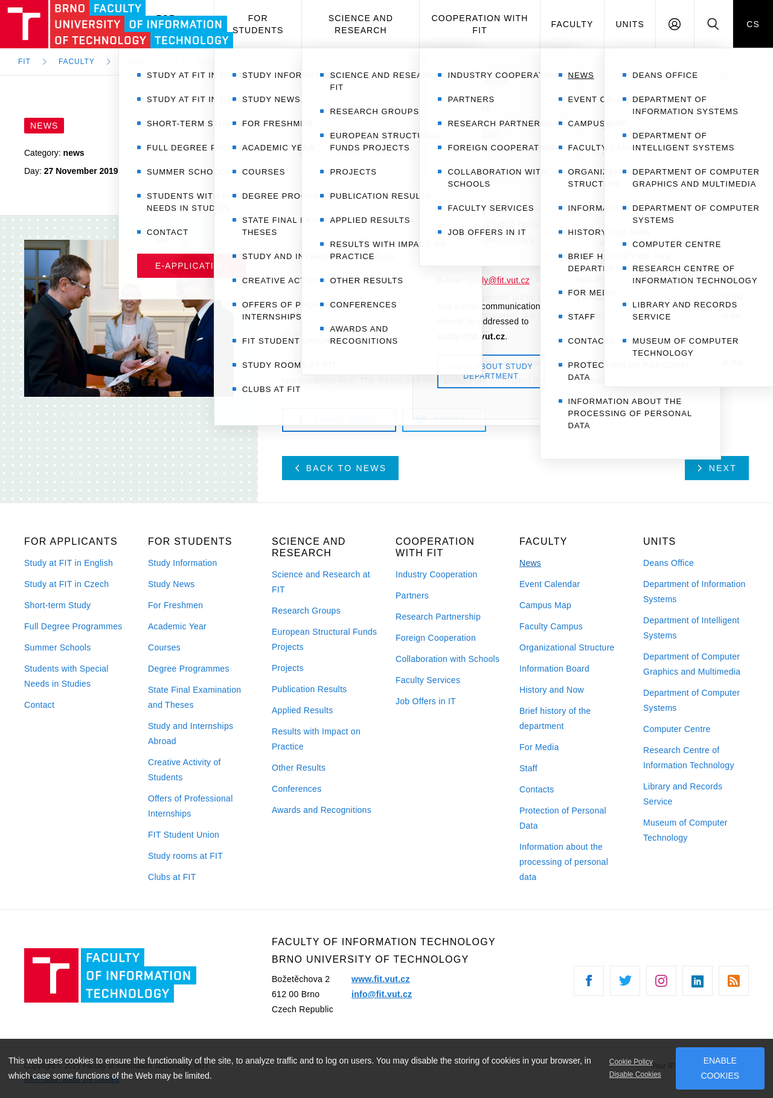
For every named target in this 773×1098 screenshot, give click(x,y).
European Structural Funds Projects (324, 639)
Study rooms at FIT (185, 856)
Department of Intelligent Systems (691, 627)
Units (629, 24)
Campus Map (545, 605)
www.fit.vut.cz (380, 979)
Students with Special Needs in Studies (66, 676)
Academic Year (177, 626)
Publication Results (309, 689)
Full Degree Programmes (73, 626)
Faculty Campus (551, 626)
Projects (288, 668)
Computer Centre (677, 729)
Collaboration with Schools (447, 659)
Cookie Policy (631, 1062)
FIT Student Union (183, 835)
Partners (412, 595)
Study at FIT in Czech (66, 584)
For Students (258, 24)
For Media (539, 747)
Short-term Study (57, 605)
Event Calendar (549, 584)
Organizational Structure (567, 647)
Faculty (572, 24)
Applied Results (302, 710)
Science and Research (361, 24)
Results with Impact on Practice (316, 739)
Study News (171, 584)
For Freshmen (175, 605)
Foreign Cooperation (436, 638)
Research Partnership (438, 616)
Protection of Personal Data (562, 818)
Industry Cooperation (437, 574)
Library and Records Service (682, 794)
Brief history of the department (555, 718)
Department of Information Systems (694, 591)
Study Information (182, 563)
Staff (528, 768)
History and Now (551, 690)
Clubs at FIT (172, 877)
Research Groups (306, 610)
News (530, 563)
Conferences (296, 789)
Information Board (554, 668)
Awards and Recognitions (321, 810)
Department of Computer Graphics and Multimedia (691, 664)
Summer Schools (57, 647)
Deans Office (668, 563)
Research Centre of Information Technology (688, 757)
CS (753, 24)
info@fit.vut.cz (381, 994)
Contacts (536, 789)
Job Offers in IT (426, 701)
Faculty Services (428, 680)
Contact (39, 705)
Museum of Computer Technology (685, 830)
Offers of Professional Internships (190, 806)
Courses (164, 647)
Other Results (299, 767)
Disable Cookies (635, 1074)
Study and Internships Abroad (190, 733)
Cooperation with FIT (479, 24)
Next (717, 468)
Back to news (341, 468)
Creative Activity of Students (184, 769)
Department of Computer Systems (691, 700)
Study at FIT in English (68, 563)
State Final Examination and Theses (194, 697)
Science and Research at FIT (321, 582)
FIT (24, 61)
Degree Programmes (188, 668)
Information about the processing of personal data (563, 862)
